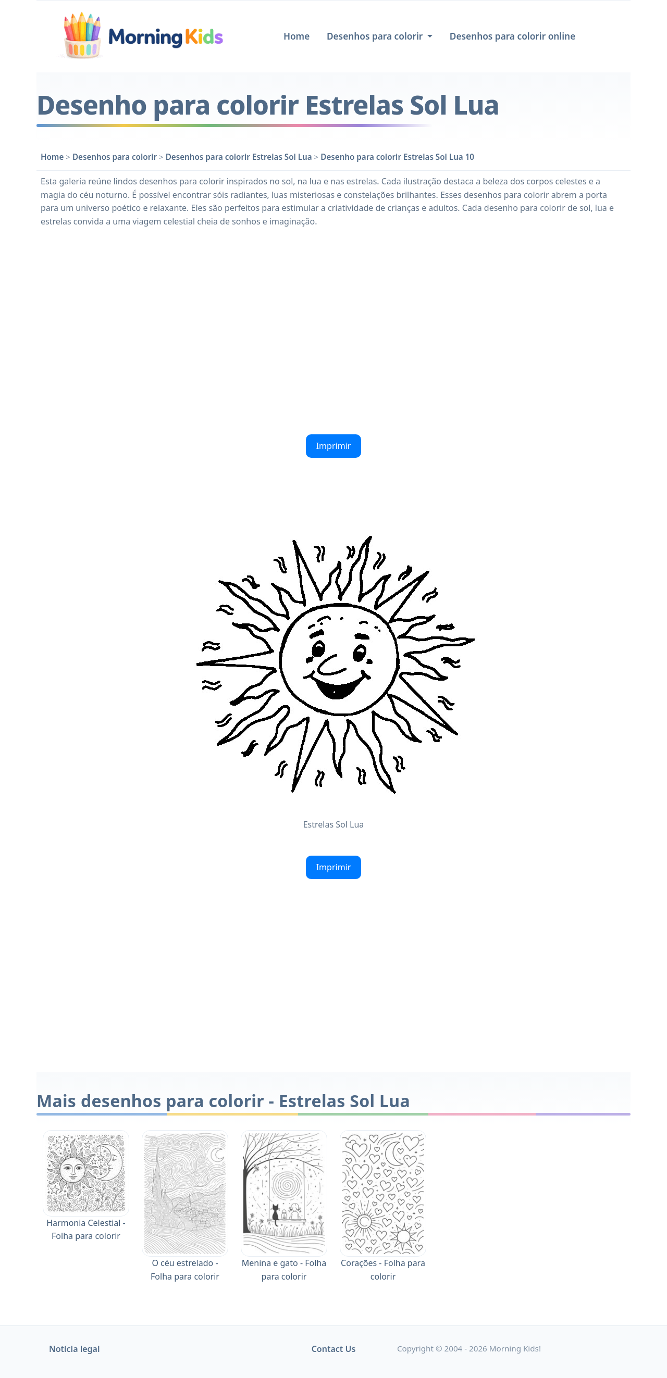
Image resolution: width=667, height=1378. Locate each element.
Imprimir (333, 446)
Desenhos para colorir (114, 157)
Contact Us (334, 1349)
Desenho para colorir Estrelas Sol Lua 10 (397, 157)
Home (296, 36)
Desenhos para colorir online (512, 36)
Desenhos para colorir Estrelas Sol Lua (239, 157)
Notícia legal (74, 1349)
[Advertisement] (333, 330)
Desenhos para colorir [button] (376, 36)
